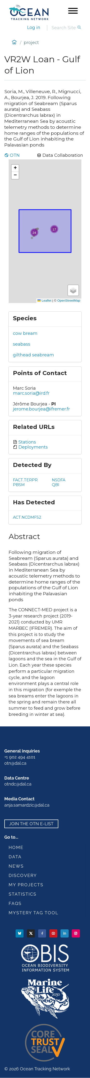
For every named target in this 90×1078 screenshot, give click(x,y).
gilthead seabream (33, 355)
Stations (26, 442)
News (16, 866)
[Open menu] (73, 11)
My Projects (26, 884)
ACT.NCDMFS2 (27, 517)
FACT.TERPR (25, 480)
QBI (55, 485)
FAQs (15, 903)
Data (15, 856)
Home (16, 847)
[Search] (64, 28)
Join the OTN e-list (31, 823)
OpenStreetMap (68, 300)
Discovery (23, 875)
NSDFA (58, 480)
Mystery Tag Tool (34, 912)
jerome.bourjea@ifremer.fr (41, 409)
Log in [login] (33, 27)
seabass (21, 344)
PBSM (19, 485)
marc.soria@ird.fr (31, 393)
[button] (54, 229)
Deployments (32, 447)
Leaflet (44, 300)
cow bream (25, 333)
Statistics (22, 894)
